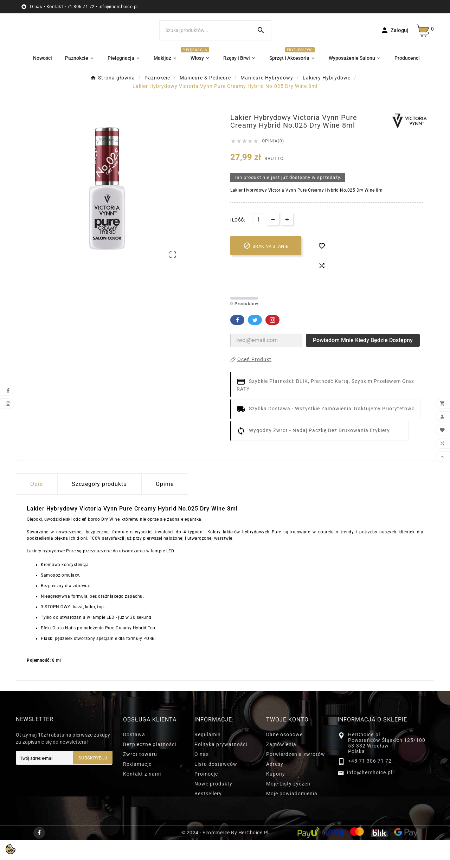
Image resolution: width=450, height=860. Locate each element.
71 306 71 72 (81, 6)
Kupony (275, 794)
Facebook (237, 340)
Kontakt (54, 6)
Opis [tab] (36, 504)
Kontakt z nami (142, 794)
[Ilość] (258, 239)
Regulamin (207, 754)
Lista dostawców (215, 784)
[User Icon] (394, 30)
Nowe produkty (213, 804)
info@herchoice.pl (118, 6)
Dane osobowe (284, 754)
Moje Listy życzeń (288, 804)
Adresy (274, 784)
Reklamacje (137, 784)
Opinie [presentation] (165, 504)
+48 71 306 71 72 (370, 781)
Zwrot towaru (140, 774)
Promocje (206, 794)
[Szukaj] (205, 30)
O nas (36, 6)
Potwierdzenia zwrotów (295, 774)
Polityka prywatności (220, 764)
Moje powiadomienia (291, 813)
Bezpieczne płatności (149, 764)
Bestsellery (208, 813)
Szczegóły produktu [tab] (99, 504)
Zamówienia (281, 764)
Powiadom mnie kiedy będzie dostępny (363, 360)
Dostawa (134, 754)
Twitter (255, 340)
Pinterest (272, 340)
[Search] (261, 30)
